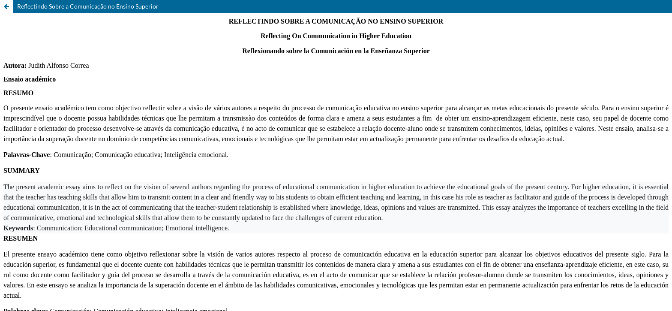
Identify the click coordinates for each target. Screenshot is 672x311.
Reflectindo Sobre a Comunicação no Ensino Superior (88, 6)
